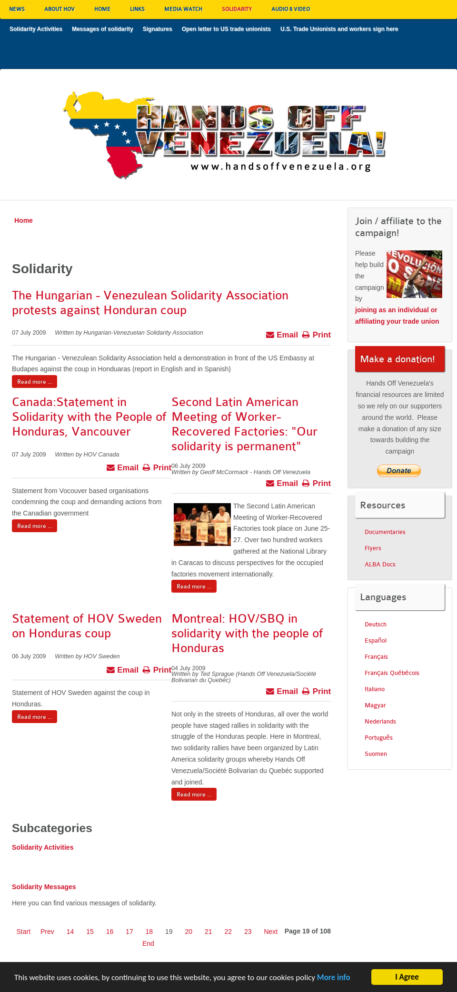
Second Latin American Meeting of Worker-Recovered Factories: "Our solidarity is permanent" (244, 424)
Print (316, 333)
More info (333, 979)
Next (271, 931)
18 (149, 931)
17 (129, 931)
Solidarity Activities (42, 847)
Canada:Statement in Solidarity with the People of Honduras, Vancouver (89, 416)
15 (90, 931)
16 (110, 931)
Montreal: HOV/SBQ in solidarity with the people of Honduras (247, 633)
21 (208, 931)
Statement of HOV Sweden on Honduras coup (87, 626)
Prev (47, 931)
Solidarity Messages (44, 887)
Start (24, 931)
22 (228, 931)
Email (282, 333)
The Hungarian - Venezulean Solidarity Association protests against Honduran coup (150, 302)
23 (248, 931)
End (148, 943)
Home (23, 220)
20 (189, 931)
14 (70, 931)
